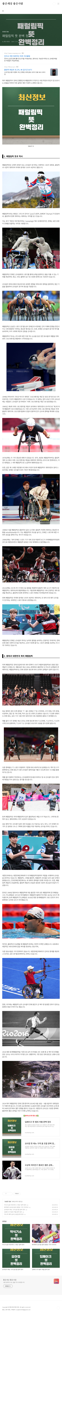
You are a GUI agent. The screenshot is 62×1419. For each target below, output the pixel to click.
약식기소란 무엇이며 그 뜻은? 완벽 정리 (15, 1284)
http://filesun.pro (9, 67)
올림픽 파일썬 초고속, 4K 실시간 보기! (18, 70)
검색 (54, 3)
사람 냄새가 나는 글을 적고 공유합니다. (14, 1361)
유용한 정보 (8, 1280)
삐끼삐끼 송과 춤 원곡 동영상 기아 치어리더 (16, 1286)
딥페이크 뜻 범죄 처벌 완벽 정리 (13, 1291)
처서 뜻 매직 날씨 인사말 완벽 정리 (14, 1293)
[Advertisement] (31, 662)
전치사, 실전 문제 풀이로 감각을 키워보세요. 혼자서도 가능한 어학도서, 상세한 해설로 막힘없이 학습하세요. (30, 59)
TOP (58, 1386)
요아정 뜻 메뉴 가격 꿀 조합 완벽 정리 (14, 1288)
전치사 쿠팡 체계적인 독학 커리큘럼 (17, 56)
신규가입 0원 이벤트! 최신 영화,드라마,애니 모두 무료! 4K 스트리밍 (24, 73)
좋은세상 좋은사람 (12, 3)
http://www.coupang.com (12, 53)
